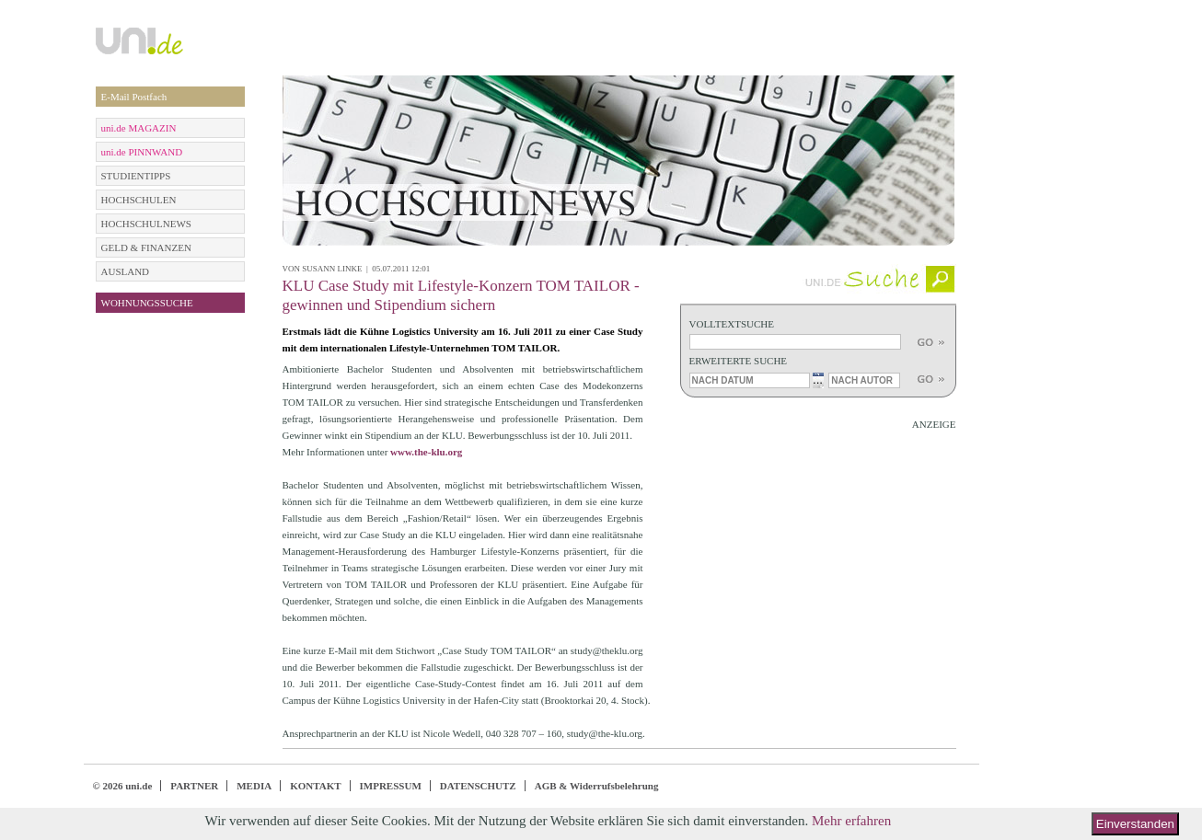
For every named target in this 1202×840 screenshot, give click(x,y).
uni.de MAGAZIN (139, 127)
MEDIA (254, 785)
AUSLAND (125, 271)
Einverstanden (1135, 824)
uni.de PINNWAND (142, 151)
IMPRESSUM (391, 785)
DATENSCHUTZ (478, 785)
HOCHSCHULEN (139, 199)
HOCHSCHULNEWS (146, 223)
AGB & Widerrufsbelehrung (597, 785)
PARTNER (194, 785)
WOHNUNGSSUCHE (147, 302)
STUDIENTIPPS (136, 175)
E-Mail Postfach (134, 96)
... (818, 379)
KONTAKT (315, 785)
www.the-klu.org (426, 451)
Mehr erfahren (851, 820)
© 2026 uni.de (123, 785)
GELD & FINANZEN (146, 247)
